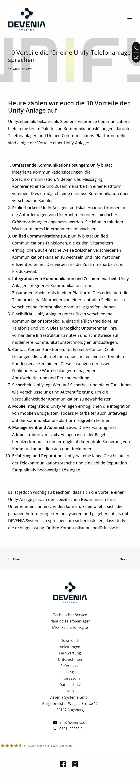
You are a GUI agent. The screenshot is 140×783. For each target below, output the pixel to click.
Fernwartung (70, 653)
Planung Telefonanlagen (70, 621)
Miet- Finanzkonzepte (70, 627)
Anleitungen (70, 646)
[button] (129, 18)
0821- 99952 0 (70, 728)
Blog (70, 672)
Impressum (70, 678)
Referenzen (70, 665)
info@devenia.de (73, 722)
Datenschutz (70, 684)
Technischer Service (70, 614)
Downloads (70, 640)
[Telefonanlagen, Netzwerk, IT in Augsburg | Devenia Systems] (27, 18)
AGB (70, 690)
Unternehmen (70, 659)
